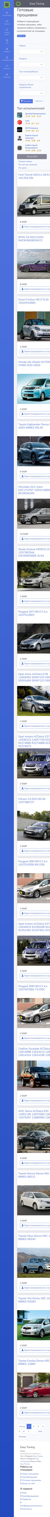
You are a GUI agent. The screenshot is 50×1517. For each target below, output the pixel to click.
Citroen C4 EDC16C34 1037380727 (31, 800)
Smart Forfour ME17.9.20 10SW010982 (33, 301)
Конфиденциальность (31, 1505)
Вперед (22, 1436)
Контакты (27, 1508)
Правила (26, 1499)
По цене (22, 167)
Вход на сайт (28, 1483)
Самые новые (25, 161)
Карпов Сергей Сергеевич (31, 136)
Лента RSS (32, 156)
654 (40, 1431)
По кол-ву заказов (27, 164)
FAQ (24, 1492)
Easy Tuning (37, 3)
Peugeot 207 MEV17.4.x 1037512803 (32, 613)
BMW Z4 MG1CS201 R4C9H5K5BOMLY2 (31, 238)
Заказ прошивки (30, 1473)
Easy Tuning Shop (29, 1460)
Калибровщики (29, 1477)
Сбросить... (39, 101)
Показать (26, 101)
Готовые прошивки (31, 1480)
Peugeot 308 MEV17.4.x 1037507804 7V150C (32, 987)
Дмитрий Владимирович (35, 114)
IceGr (27, 121)
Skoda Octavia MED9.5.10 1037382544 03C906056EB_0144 (33, 552)
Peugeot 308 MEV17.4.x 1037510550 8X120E (32, 863)
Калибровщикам (30, 1496)
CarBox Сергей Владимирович (31, 146)
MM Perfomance (31, 128)
